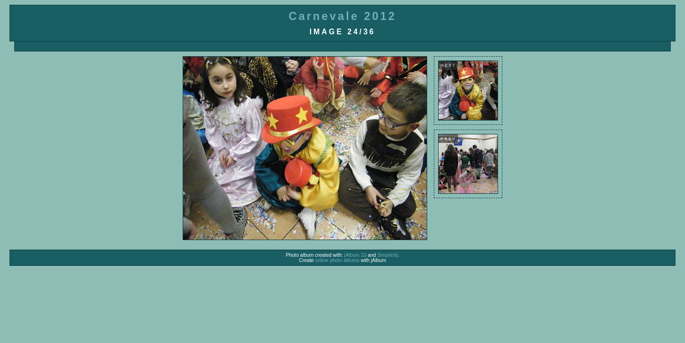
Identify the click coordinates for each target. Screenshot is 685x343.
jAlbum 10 (355, 255)
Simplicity (387, 255)
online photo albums (337, 260)
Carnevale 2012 (342, 16)
